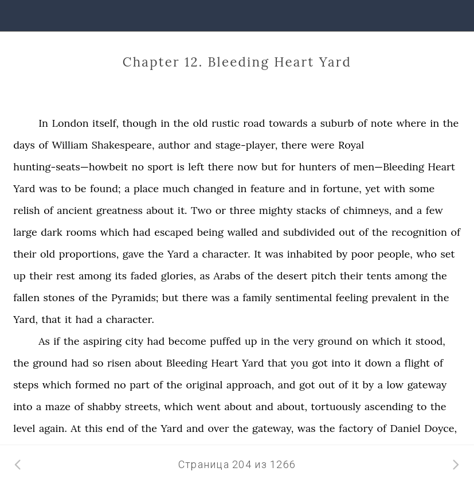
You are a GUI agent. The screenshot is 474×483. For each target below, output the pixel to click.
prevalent (394, 297)
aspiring (102, 341)
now (247, 166)
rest (65, 275)
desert (292, 275)
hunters (317, 166)
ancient (74, 210)
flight (417, 362)
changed (213, 188)
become (187, 341)
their (24, 253)
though (139, 123)
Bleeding (186, 362)
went (209, 406)
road (254, 123)
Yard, (25, 319)
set (447, 253)
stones (59, 297)
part (140, 384)
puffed (225, 341)
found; (105, 188)
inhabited (309, 253)
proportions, (89, 253)
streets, (142, 406)
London (70, 123)
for (288, 166)
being (210, 232)
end (115, 428)
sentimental (303, 297)
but (269, 166)
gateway (427, 384)
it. (182, 210)
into (340, 362)
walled (242, 232)
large (25, 232)
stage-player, (246, 144)
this (94, 428)
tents (379, 275)
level (24, 428)
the (182, 123)
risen (119, 362)
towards (288, 123)
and (202, 144)
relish (26, 210)
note (382, 123)
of (362, 123)
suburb (337, 123)
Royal (351, 144)
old (200, 123)
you (299, 362)
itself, (105, 123)
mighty (276, 210)
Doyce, (440, 428)
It (257, 253)
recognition (419, 232)
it (68, 319)
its (121, 275)
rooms (81, 232)
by (341, 253)
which (115, 232)
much (176, 188)
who (426, 253)
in (165, 123)
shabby (104, 406)
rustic (225, 123)
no (137, 166)
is (180, 166)
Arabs (227, 275)
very (303, 341)
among (95, 275)
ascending (389, 406)
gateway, (272, 428)
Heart (441, 166)
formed (92, 384)
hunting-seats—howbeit (70, 166)
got (319, 362)
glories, (178, 275)
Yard (24, 188)
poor (362, 253)
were (322, 144)
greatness (119, 210)
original (204, 384)
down (378, 362)
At (75, 428)
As (44, 341)
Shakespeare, (123, 144)
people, (395, 253)
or (221, 210)
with (395, 188)
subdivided (309, 232)
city (134, 341)
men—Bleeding (388, 166)
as (204, 275)
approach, (250, 384)
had (142, 232)
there (294, 144)
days (24, 144)
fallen (26, 297)
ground (335, 341)
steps (25, 384)
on (362, 341)
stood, (430, 341)
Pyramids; (135, 297)
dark (51, 232)
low (395, 384)
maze (57, 406)
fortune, (342, 188)
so (98, 362)
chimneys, (367, 210)
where (411, 123)
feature (267, 188)
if (56, 341)
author (174, 144)
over (218, 428)
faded (144, 275)
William (70, 144)
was (48, 188)
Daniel (405, 428)
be (80, 188)
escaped (173, 232)
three (243, 210)
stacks (311, 210)
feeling (352, 297)
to (66, 188)
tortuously (336, 406)
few (434, 210)
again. (53, 428)
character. (226, 253)
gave (133, 253)
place (146, 188)
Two (201, 210)
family (257, 297)
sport (160, 166)
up (19, 275)
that (51, 319)
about (160, 210)
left (196, 166)
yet (372, 188)
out (347, 232)
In (43, 123)
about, (292, 406)
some (422, 188)
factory (356, 428)
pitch (323, 275)
